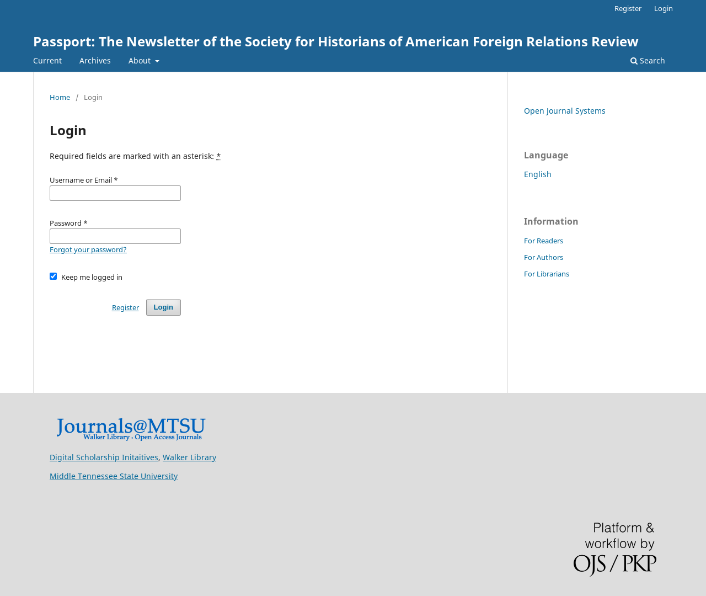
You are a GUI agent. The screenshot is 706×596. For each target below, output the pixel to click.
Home (60, 97)
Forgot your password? (88, 249)
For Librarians (546, 274)
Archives (95, 60)
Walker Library (189, 457)
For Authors (543, 257)
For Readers (543, 241)
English (538, 174)
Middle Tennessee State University (114, 476)
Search (647, 60)
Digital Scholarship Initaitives (104, 457)
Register (627, 8)
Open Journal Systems (565, 110)
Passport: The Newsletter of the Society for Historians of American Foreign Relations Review (336, 41)
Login (663, 8)
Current (47, 60)
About (141, 60)
